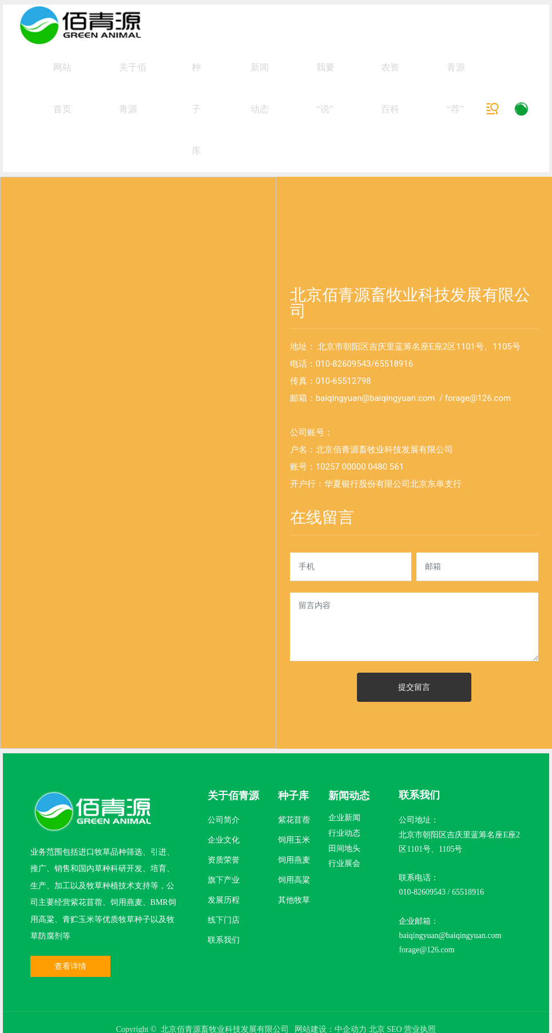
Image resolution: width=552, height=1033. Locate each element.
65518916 (394, 454)
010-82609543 (343, 454)
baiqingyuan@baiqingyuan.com (375, 488)
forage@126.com (478, 488)
